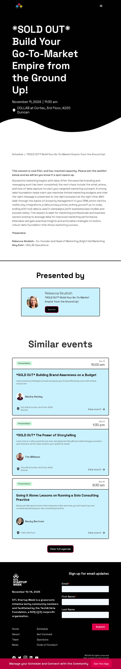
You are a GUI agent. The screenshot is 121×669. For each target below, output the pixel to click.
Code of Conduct (47, 644)
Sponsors (42, 639)
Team (15, 639)
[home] (19, 6)
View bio (52, 309)
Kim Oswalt (104, 658)
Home (15, 629)
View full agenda (60, 549)
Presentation (24, 363)
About (16, 634)
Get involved (44, 634)
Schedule (42, 629)
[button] (101, 6)
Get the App (101, 663)
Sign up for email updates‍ (89, 574)
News (15, 644)
